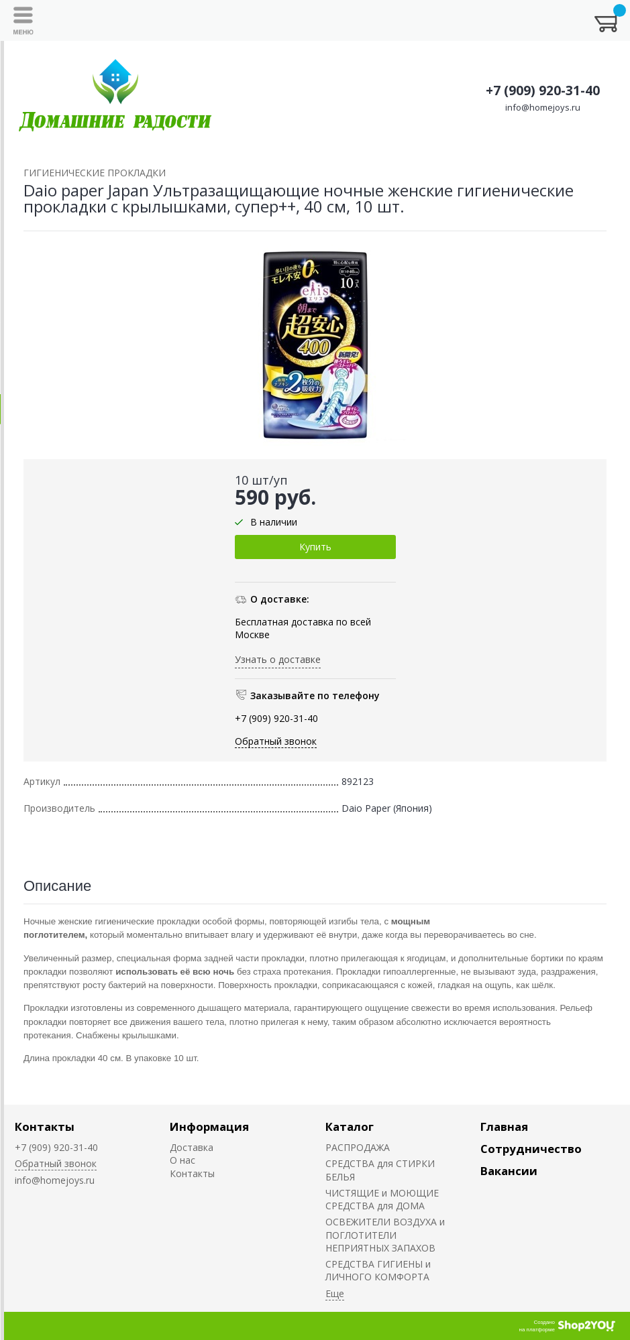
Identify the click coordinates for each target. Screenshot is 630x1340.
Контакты (44, 1126)
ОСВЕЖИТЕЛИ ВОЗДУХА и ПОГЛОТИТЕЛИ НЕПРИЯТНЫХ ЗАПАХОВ (385, 1234)
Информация (209, 1126)
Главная (504, 1126)
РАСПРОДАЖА (357, 1147)
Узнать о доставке (278, 659)
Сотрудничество (531, 1148)
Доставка (191, 1147)
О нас (182, 1160)
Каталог (349, 1126)
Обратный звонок (276, 741)
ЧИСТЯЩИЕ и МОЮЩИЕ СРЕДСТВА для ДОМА (382, 1199)
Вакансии (508, 1170)
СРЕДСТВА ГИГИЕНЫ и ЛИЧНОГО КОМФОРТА (378, 1270)
